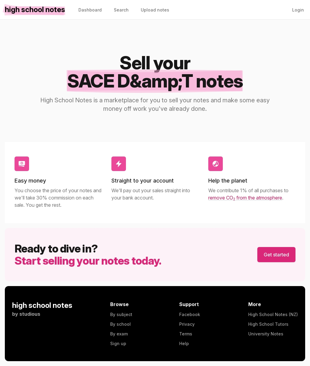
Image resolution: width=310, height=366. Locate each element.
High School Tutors (268, 324)
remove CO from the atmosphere (245, 198)
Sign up (118, 343)
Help (184, 343)
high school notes (42, 305)
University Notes (265, 333)
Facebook (189, 314)
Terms (185, 333)
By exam (119, 333)
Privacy (187, 324)
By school (120, 324)
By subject (121, 314)
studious (29, 314)
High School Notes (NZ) (273, 314)
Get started (276, 255)
